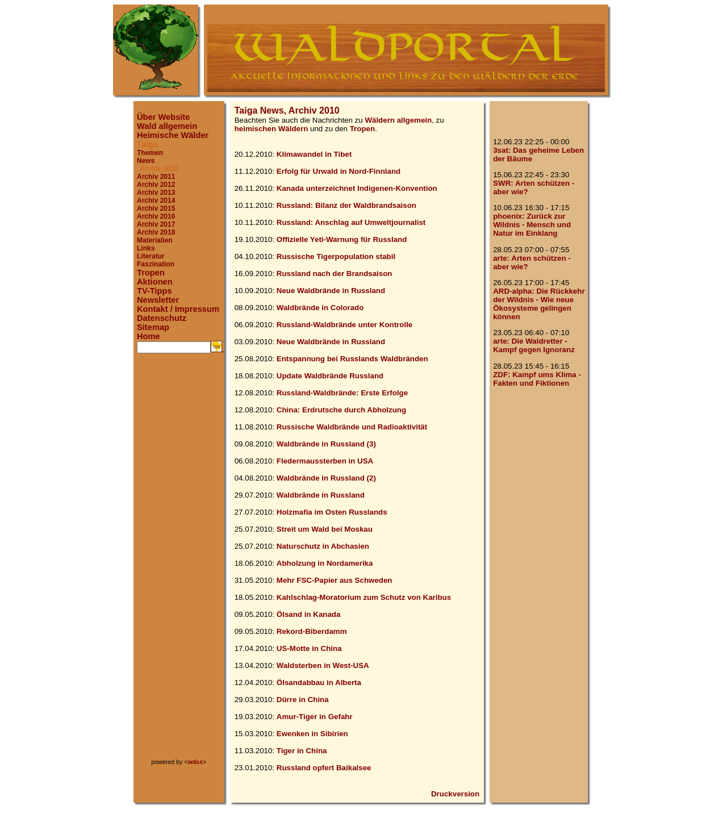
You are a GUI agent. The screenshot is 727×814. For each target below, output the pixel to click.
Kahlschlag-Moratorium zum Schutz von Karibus (364, 597)
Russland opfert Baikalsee (324, 767)
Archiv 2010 (159, 169)
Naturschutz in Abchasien (323, 546)
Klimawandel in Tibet (314, 154)
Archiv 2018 (156, 232)
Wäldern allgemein (398, 120)
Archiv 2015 (156, 208)
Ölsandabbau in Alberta (319, 682)
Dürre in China (303, 699)
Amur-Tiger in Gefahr (315, 716)
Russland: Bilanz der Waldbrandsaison (346, 205)
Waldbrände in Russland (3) (326, 444)
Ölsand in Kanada (309, 614)
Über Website (163, 117)
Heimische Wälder (172, 135)
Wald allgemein (167, 126)
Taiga (147, 144)
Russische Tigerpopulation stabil (336, 256)
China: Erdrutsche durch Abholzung (341, 410)
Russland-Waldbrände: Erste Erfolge (342, 393)
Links (145, 248)
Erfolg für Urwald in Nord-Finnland (338, 171)
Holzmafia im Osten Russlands (332, 512)
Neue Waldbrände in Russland (331, 290)
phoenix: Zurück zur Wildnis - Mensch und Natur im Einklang (532, 224)
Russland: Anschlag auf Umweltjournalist (351, 222)
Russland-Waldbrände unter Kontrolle (344, 324)
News (145, 161)
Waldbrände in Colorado (320, 307)
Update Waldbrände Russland (330, 375)
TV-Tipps (154, 290)
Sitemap (153, 327)
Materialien (155, 240)
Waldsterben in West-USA (323, 665)
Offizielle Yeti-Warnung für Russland (342, 239)
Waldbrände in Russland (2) (326, 478)
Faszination (155, 264)
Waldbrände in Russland (321, 495)
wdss (195, 761)
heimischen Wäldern (271, 128)
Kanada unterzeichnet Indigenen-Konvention (357, 188)
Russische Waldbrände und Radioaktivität (352, 427)
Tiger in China (302, 750)
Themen (150, 153)
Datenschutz (161, 318)
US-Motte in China (309, 648)
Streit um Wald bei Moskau (325, 529)
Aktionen (155, 281)
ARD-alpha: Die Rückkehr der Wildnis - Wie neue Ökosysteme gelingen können (538, 304)
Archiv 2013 (156, 193)
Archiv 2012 (156, 185)
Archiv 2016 (156, 216)
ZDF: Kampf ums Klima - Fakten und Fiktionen (537, 378)
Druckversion (455, 794)
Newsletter (158, 299)
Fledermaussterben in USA (325, 461)
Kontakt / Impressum (178, 309)
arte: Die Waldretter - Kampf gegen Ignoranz (534, 345)
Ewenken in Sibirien (312, 733)
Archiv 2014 (156, 200)
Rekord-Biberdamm (312, 631)
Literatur (151, 256)
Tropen (151, 272)
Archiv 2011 (156, 177)
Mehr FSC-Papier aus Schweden (334, 580)
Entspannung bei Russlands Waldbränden (352, 358)
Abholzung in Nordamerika (325, 563)
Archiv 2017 (156, 224)
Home (148, 336)
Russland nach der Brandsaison (334, 273)
